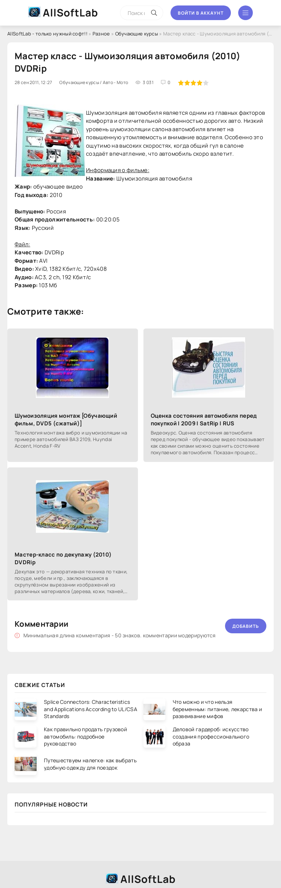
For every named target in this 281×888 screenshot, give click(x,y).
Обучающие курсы (136, 33)
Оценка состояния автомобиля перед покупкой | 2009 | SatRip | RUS (204, 419)
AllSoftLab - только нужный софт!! (47, 33)
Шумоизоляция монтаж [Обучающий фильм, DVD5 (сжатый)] (66, 419)
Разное (101, 33)
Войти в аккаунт (201, 13)
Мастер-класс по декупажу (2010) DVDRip (63, 558)
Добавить (245, 626)
